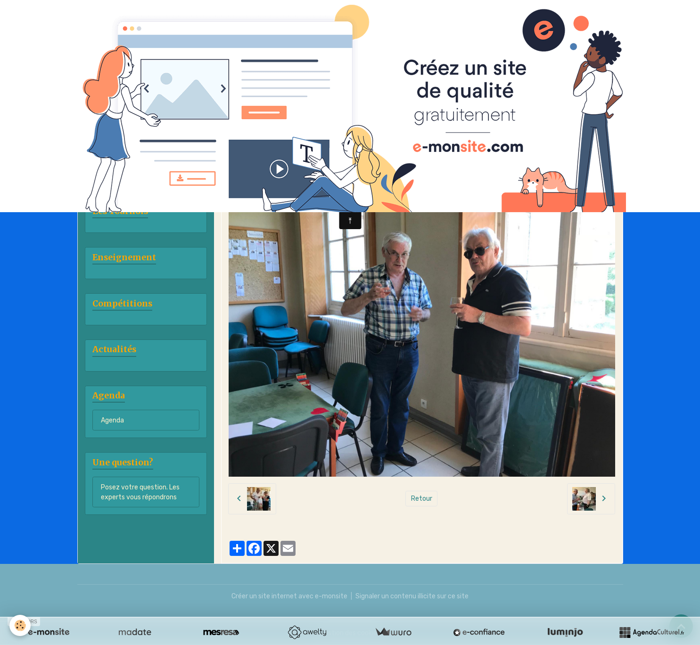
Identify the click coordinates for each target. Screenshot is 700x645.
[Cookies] (20, 625)
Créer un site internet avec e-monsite (289, 596)
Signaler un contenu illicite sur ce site (412, 596)
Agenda (112, 420)
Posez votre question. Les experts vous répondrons (140, 492)
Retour (421, 499)
